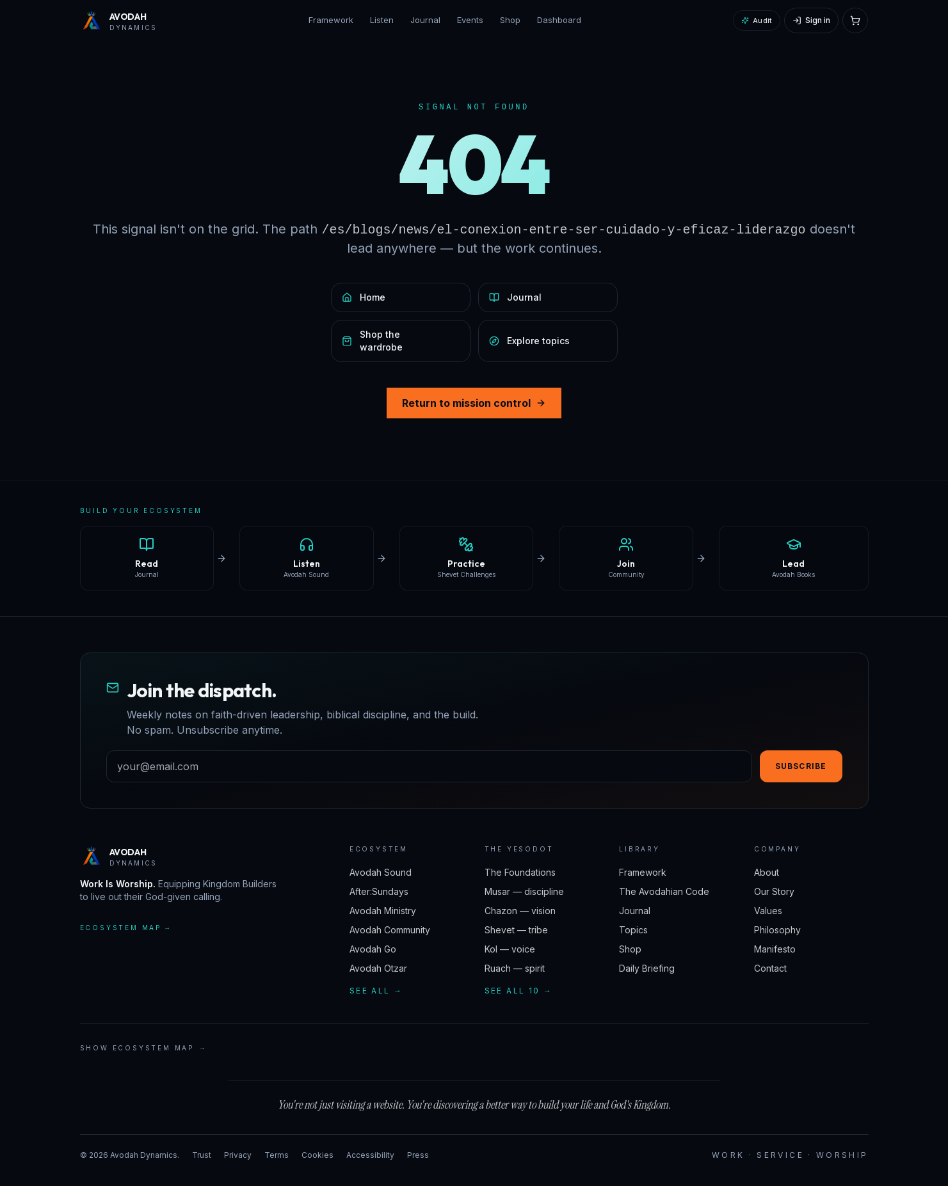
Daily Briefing (647, 968)
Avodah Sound (380, 872)
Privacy (238, 1155)
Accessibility (370, 1155)
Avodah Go (372, 949)
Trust (201, 1155)
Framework (331, 20)
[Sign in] (811, 20)
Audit (756, 20)
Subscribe (801, 766)
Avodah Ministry (382, 910)
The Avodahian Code (664, 891)
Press (418, 1155)
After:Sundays (378, 891)
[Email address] (429, 766)
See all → (376, 990)
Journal (425, 20)
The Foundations (520, 872)
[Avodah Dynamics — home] (118, 20)
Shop (510, 20)
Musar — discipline (524, 891)
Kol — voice (510, 949)
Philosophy (777, 929)
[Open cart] (855, 20)
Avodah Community (389, 929)
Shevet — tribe (516, 929)
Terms (276, 1155)
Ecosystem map (126, 928)
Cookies (317, 1155)
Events (470, 20)
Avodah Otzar (378, 968)
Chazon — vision (520, 910)
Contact (770, 968)
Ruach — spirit (515, 968)
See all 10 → (519, 990)
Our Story (774, 891)
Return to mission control (474, 403)
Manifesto (775, 949)
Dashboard (559, 20)
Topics (633, 929)
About (766, 872)
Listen (382, 20)
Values (768, 910)
